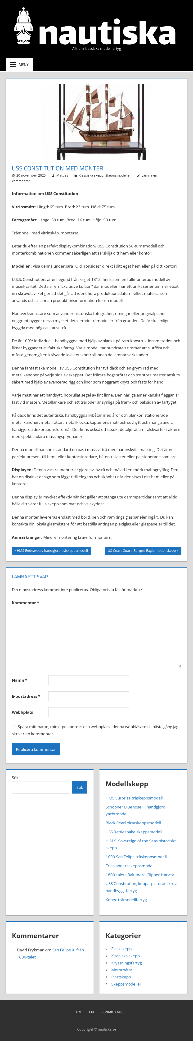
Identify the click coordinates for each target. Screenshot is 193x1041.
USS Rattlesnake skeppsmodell (134, 832)
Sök (15, 777)
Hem (78, 1011)
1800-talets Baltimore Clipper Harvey (140, 874)
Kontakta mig (112, 1011)
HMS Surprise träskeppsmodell (134, 798)
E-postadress (26, 696)
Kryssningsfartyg (126, 963)
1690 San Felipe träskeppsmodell (136, 856)
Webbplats (22, 712)
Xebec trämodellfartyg (126, 899)
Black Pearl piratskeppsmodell (133, 823)
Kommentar (25, 602)
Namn (19, 680)
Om (91, 1011)
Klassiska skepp (91, 175)
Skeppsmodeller (118, 175)
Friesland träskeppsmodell (130, 865)
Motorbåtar (121, 970)
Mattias (62, 175)
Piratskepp (121, 977)
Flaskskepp (121, 948)
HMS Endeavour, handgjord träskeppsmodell (52, 551)
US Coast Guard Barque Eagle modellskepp (142, 551)
